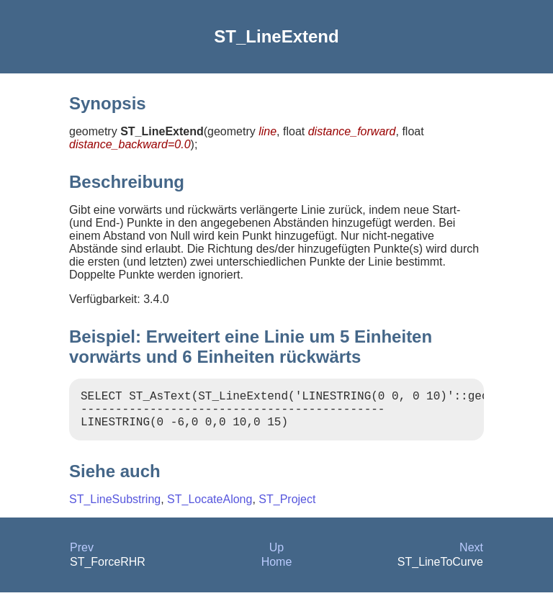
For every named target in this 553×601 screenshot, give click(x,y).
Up (276, 556)
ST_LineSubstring (115, 508)
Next (471, 556)
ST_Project (286, 508)
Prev (82, 556)
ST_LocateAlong (209, 508)
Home (276, 570)
